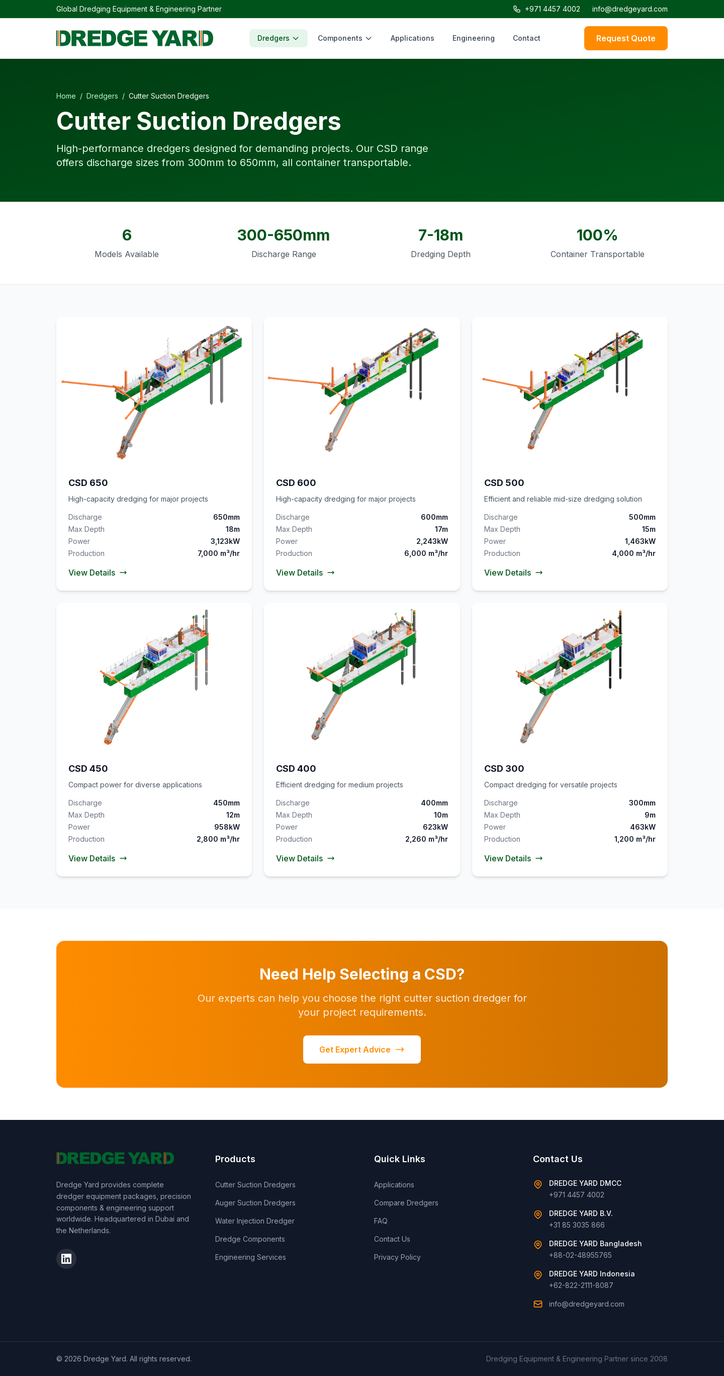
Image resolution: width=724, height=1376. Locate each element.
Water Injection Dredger (255, 1221)
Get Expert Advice (362, 1049)
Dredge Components (250, 1239)
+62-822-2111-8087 (581, 1285)
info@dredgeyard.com (630, 9)
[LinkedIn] (66, 1259)
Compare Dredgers (406, 1202)
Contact (526, 38)
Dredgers (278, 38)
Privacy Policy (397, 1257)
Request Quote (626, 38)
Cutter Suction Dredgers (255, 1184)
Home (66, 96)
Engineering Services (250, 1257)
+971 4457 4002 (546, 9)
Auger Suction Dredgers (255, 1202)
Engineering (473, 38)
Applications (412, 38)
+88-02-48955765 (580, 1255)
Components (345, 38)
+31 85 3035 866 (577, 1225)
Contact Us (392, 1239)
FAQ (381, 1221)
